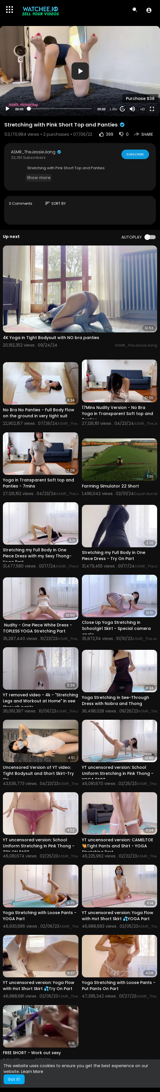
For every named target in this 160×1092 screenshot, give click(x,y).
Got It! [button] (14, 1079)
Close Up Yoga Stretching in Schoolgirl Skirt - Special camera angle (116, 628)
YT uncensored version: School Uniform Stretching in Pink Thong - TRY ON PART (38, 846)
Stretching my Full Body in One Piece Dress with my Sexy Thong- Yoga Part (37, 556)
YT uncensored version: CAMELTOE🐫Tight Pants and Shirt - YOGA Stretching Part (117, 846)
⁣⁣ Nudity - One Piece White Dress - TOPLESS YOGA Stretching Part (37, 628)
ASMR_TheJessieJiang (36, 152)
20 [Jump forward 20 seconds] (122, 109)
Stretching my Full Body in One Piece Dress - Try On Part (113, 555)
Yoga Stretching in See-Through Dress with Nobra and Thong (115, 700)
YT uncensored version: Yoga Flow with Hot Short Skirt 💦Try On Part (38, 985)
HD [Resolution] (142, 109)
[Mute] (132, 109)
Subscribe (135, 154)
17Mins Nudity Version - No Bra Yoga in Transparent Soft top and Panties (117, 414)
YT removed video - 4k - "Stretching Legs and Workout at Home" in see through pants (40, 701)
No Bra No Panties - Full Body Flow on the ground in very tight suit (38, 413)
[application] (80, 71)
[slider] (60, 108)
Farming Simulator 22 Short (110, 486)
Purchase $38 (140, 98)
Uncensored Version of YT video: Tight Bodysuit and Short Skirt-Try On (38, 773)
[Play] (7, 109)
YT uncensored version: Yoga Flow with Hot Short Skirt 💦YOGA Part (117, 916)
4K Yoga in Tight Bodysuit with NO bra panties (51, 338)
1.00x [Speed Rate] (113, 109)
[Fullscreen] (152, 109)
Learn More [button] (32, 1071)
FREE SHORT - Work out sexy (32, 1053)
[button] (149, 10)
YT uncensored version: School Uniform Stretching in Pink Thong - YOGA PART (117, 773)
